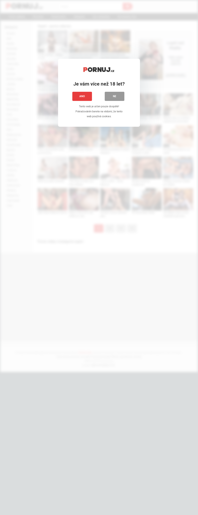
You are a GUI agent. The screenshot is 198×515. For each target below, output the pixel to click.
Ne (114, 96)
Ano (82, 96)
